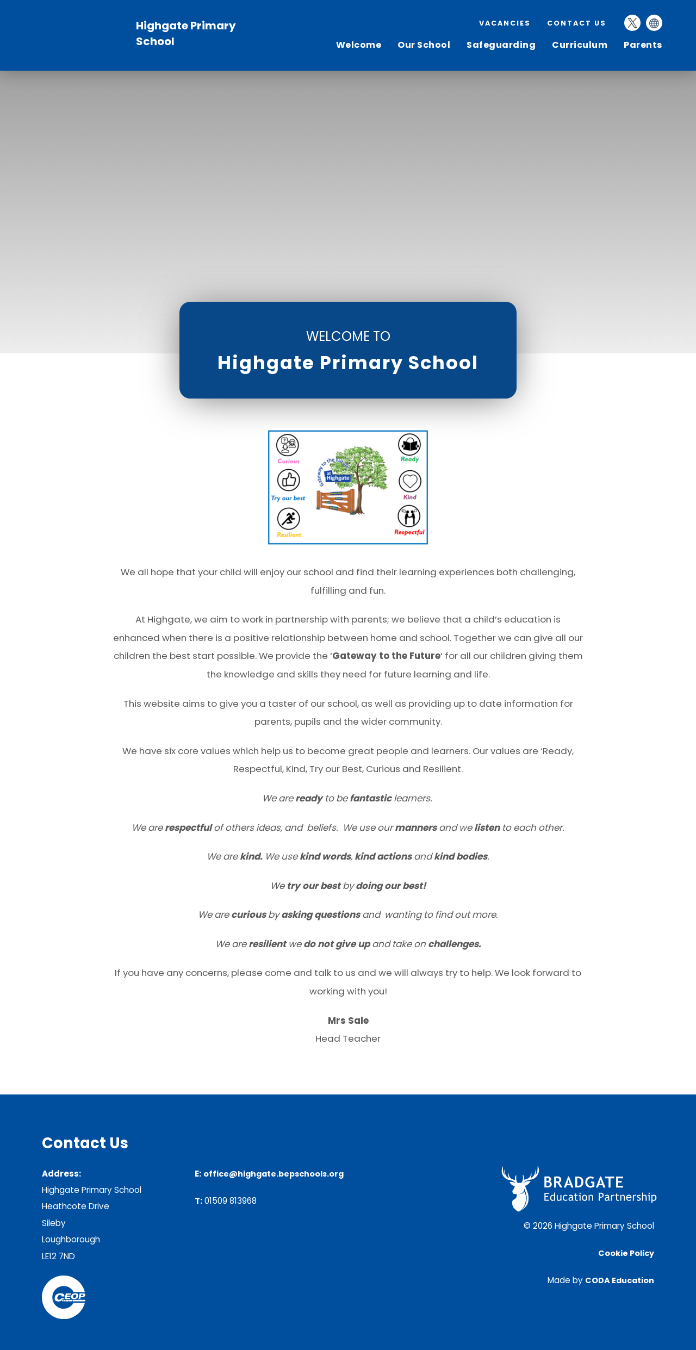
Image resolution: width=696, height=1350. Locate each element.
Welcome (359, 45)
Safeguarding (501, 45)
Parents (643, 45)
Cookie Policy (626, 1253)
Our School (423, 45)
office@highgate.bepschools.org (273, 1173)
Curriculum (579, 45)
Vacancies (505, 23)
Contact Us (576, 23)
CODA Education (619, 1280)
